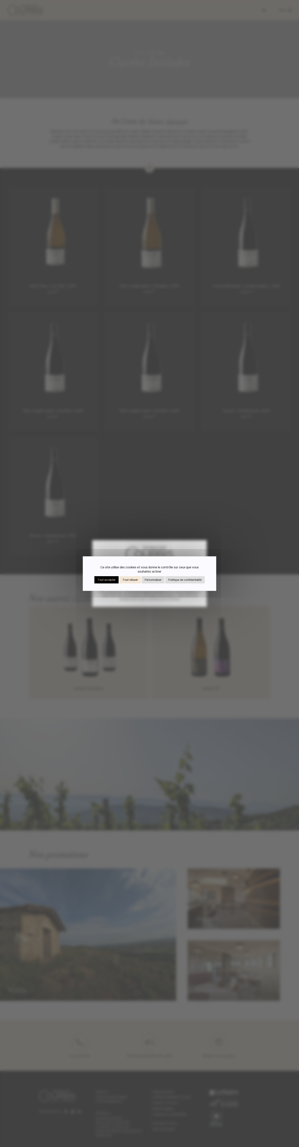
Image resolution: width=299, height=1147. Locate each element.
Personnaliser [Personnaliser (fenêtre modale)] (153, 579)
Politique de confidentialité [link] (185, 579)
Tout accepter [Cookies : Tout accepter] (106, 579)
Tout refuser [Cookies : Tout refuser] (130, 579)
